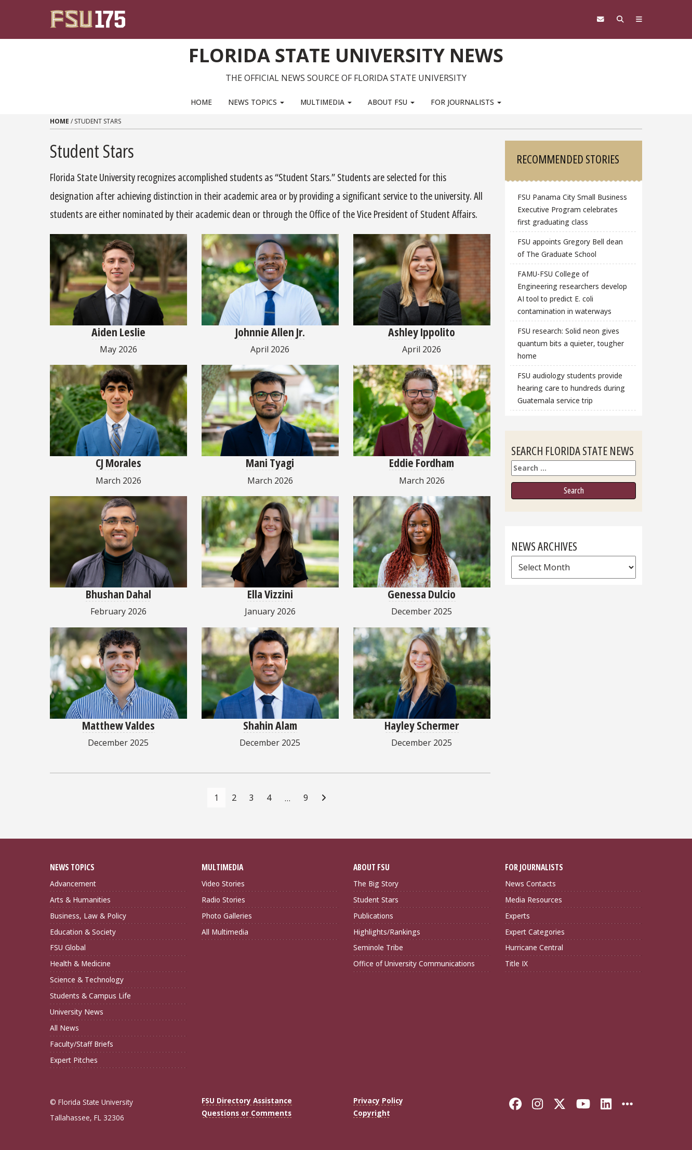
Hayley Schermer (421, 724)
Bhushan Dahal (118, 593)
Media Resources (533, 899)
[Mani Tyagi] (270, 410)
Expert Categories (535, 931)
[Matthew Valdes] (118, 672)
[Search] (617, 19)
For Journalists (466, 101)
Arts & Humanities (80, 899)
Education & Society (83, 931)
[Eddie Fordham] (421, 410)
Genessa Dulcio (422, 593)
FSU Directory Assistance (247, 1100)
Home (201, 101)
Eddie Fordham (421, 462)
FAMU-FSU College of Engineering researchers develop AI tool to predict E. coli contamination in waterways (572, 292)
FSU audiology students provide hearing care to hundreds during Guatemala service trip (571, 388)
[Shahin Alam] (270, 672)
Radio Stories (223, 899)
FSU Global (68, 947)
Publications (373, 915)
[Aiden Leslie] (118, 279)
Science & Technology (87, 979)
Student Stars (375, 899)
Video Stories (223, 883)
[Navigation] (638, 19)
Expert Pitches (74, 1060)
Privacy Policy (378, 1100)
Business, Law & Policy (88, 915)
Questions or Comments (246, 1112)
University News (76, 1012)
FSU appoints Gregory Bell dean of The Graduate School (570, 248)
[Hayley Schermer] (421, 672)
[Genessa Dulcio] (421, 541)
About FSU (391, 101)
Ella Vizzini (270, 593)
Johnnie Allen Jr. (270, 331)
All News (64, 1028)
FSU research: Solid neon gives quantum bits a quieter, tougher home (570, 343)
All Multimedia (225, 931)
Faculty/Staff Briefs (81, 1044)
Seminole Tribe (378, 947)
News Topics (256, 101)
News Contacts (530, 883)
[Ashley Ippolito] (421, 279)
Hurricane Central (534, 947)
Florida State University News (346, 54)
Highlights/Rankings (386, 931)
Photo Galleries (227, 915)
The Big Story (375, 883)
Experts (517, 915)
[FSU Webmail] (596, 19)
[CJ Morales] (118, 410)
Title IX (516, 963)
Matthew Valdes (118, 724)
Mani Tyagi (270, 462)
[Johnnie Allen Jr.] (270, 279)
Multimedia (326, 101)
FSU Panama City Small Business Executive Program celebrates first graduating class (572, 209)
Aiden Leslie (118, 331)
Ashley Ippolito (421, 331)
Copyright (371, 1112)
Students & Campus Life (90, 996)
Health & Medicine (80, 963)
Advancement (73, 883)
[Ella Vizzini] (270, 541)
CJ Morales (118, 462)
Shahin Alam (270, 724)
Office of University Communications (414, 963)
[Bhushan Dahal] (118, 541)
